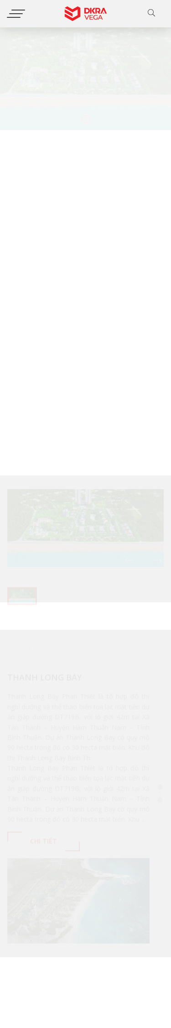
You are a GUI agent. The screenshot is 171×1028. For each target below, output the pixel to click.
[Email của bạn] (107, 984)
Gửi (153, 983)
